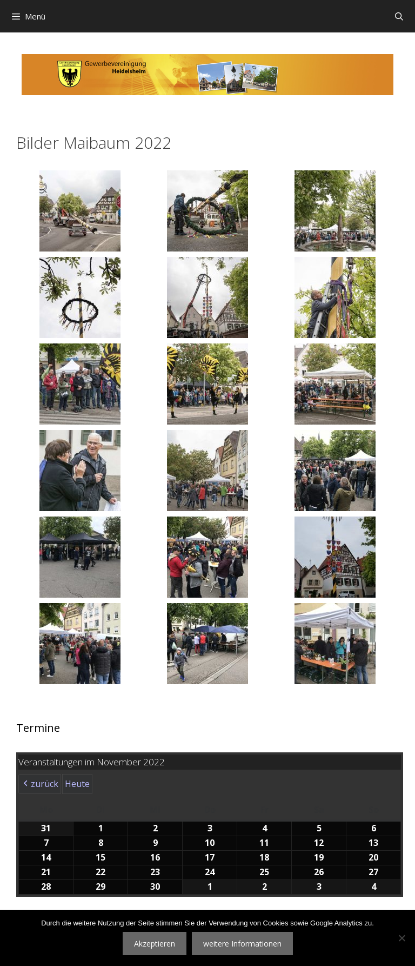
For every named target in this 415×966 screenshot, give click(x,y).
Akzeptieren (154, 943)
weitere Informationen (242, 943)
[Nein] (401, 937)
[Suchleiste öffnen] (399, 16)
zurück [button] (39, 784)
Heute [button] (77, 784)
